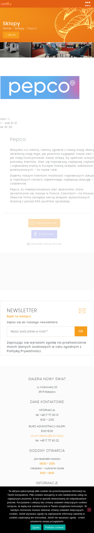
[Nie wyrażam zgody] (89, 510)
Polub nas (46, 234)
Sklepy (19, 28)
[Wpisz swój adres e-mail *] (47, 331)
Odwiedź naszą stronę (46, 244)
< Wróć (11, 35)
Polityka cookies (54, 527)
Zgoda (35, 527)
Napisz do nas (46, 223)
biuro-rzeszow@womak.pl (47, 436)
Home (7, 28)
